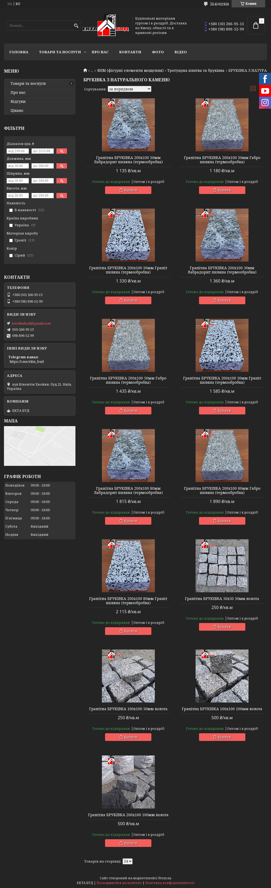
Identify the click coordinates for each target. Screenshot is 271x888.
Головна (18, 52)
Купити (130, 190)
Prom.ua (164, 878)
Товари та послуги (60, 52)
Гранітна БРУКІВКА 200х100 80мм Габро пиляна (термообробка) (222, 490)
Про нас (100, 52)
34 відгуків (219, 3)
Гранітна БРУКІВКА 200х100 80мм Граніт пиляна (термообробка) (128, 601)
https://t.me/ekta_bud (27, 361)
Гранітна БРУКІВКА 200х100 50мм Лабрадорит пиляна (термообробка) (222, 270)
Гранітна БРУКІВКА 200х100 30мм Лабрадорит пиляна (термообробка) (128, 160)
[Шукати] (76, 25)
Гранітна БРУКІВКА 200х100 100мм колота (128, 815)
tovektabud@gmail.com (31, 323)
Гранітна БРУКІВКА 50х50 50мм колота (222, 599)
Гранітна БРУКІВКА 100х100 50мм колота (128, 709)
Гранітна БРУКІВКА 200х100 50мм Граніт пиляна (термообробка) (222, 380)
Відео (180, 52)
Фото (158, 52)
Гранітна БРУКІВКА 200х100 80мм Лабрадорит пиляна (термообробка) (128, 490)
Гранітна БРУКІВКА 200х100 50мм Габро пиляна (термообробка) (128, 380)
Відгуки (18, 101)
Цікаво (17, 110)
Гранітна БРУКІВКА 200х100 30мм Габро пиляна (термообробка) (222, 160)
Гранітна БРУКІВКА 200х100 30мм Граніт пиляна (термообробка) (128, 270)
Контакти (130, 52)
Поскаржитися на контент (119, 883)
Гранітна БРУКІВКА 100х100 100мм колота (222, 709)
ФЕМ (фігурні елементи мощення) (130, 70)
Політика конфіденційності (170, 883)
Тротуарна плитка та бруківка (195, 70)
